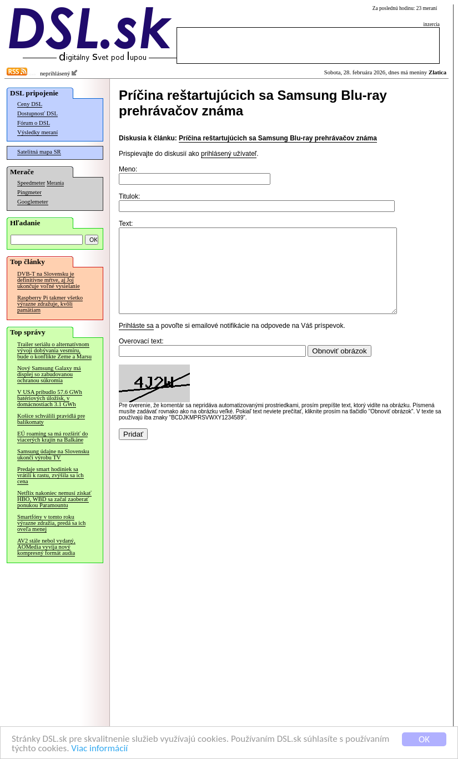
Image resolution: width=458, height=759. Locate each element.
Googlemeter (32, 202)
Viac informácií (99, 749)
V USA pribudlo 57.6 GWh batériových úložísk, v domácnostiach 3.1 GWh (49, 398)
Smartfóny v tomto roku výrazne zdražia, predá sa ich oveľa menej (51, 523)
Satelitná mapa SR (39, 152)
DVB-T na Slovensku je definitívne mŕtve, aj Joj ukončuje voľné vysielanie (48, 280)
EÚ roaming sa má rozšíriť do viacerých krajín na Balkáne (52, 437)
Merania (55, 183)
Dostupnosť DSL (37, 113)
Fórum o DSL (33, 123)
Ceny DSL (29, 104)
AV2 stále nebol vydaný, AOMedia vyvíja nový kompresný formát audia (46, 547)
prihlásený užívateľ (228, 154)
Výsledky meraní (37, 132)
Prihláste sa (136, 342)
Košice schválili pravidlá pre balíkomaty (51, 419)
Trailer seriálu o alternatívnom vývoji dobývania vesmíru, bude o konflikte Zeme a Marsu (54, 350)
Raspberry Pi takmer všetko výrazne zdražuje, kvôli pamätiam (50, 304)
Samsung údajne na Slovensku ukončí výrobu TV (53, 454)
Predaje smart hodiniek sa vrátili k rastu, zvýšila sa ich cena (50, 475)
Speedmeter (31, 183)
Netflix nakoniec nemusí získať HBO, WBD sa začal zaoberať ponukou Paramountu (54, 499)
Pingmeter (29, 192)
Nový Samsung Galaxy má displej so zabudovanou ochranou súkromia (49, 374)
